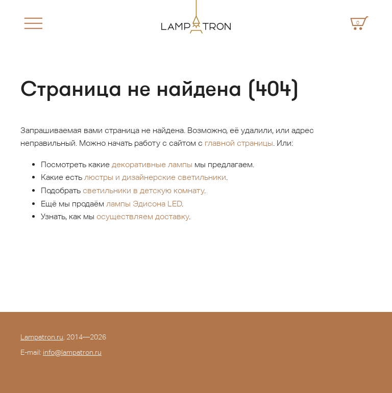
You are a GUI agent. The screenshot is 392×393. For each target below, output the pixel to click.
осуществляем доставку (142, 216)
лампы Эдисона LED (144, 203)
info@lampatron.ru (72, 352)
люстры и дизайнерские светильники (155, 177)
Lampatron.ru (41, 337)
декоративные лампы (152, 164)
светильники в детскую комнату (143, 190)
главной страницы (239, 143)
